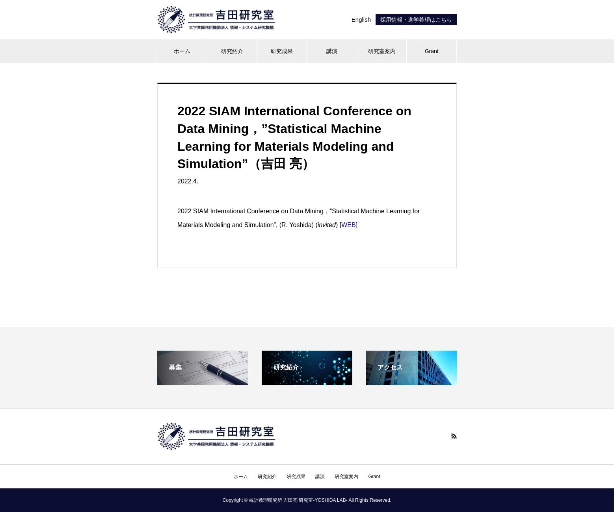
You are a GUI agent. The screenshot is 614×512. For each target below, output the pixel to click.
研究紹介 (232, 51)
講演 (331, 51)
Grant (432, 51)
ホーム (182, 51)
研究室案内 (382, 51)
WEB (348, 225)
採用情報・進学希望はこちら (416, 20)
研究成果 (282, 51)
